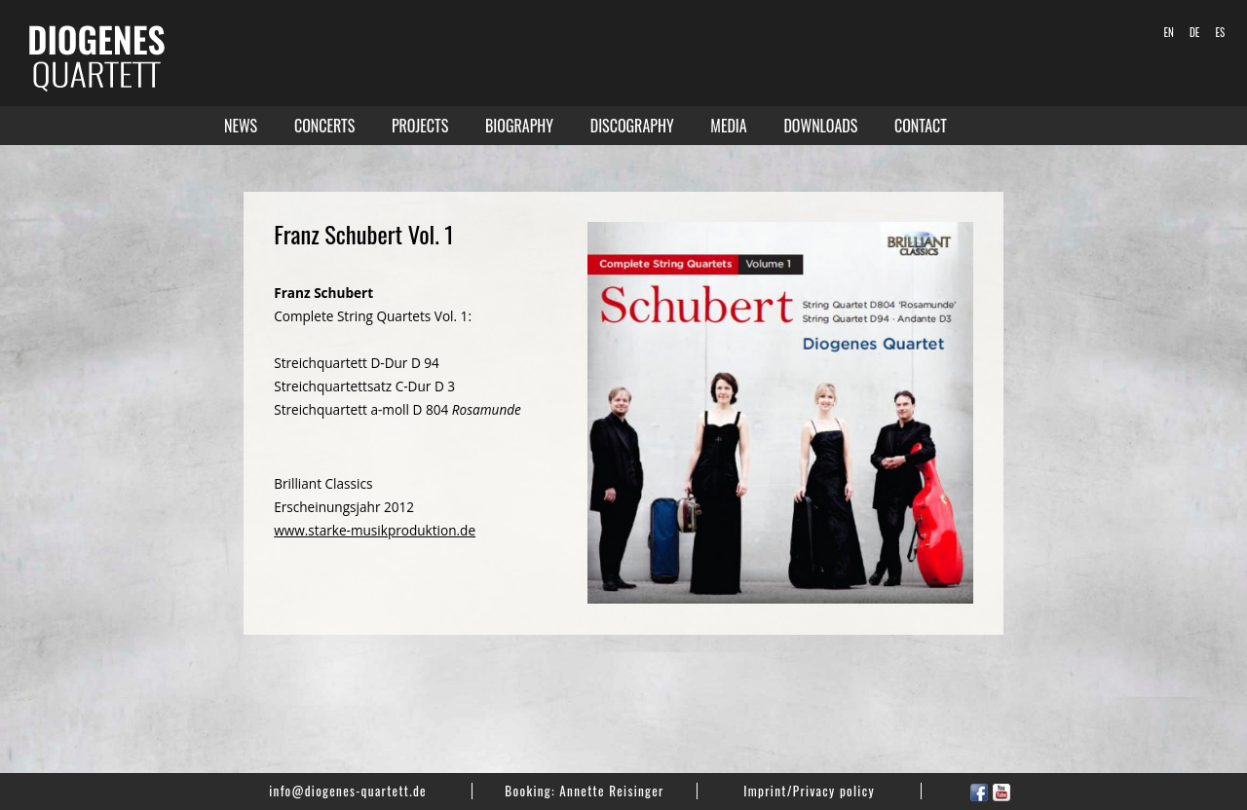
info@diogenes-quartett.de (348, 790)
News (240, 125)
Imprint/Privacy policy (809, 790)
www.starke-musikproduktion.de (374, 530)
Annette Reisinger (611, 790)
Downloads (820, 125)
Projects (420, 125)
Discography (632, 125)
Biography (519, 125)
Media (728, 125)
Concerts (324, 125)
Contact (920, 125)
